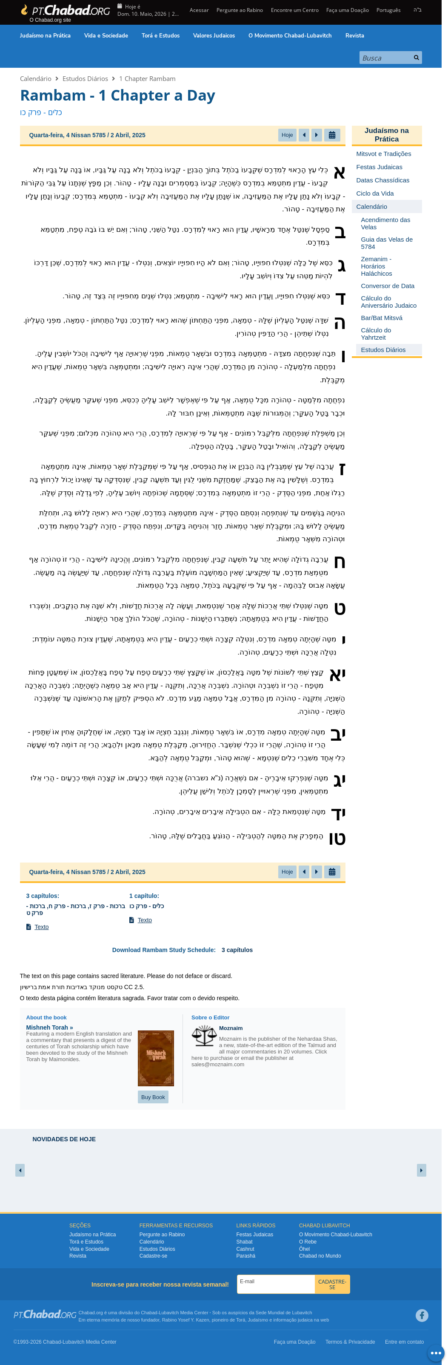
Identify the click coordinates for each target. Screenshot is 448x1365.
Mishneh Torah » (49, 1027)
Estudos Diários (85, 78)
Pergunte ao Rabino (240, 10)
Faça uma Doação (347, 10)
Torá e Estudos (161, 36)
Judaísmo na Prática (45, 36)
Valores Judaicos (214, 36)
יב (337, 734)
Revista (354, 36)
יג (339, 780)
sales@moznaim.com (217, 1064)
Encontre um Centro (295, 10)
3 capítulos (41, 895)
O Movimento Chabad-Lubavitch (290, 36)
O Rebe (308, 1242)
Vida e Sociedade (106, 36)
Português (389, 10)
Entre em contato (404, 1342)
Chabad (149, 1312)
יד (338, 813)
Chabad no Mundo (320, 1256)
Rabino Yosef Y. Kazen (185, 1319)
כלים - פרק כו (146, 906)
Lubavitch (169, 1312)
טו (336, 838)
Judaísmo (258, 1319)
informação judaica (292, 1319)
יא (336, 674)
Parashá (246, 1256)
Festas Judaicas (255, 1235)
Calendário (35, 78)
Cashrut (245, 1249)
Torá (240, 1319)
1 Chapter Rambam (147, 78)
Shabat (245, 1242)
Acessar (198, 10)
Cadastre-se (153, 1256)
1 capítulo (143, 895)
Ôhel (304, 1249)
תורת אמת (51, 987)
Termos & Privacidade (350, 1342)
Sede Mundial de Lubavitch (284, 1312)
